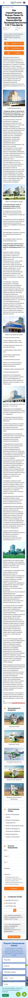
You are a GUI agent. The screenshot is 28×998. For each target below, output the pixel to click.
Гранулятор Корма (14, 726)
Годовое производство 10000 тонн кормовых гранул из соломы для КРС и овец (13, 917)
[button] (24, 994)
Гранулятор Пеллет (14, 744)
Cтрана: (6, 978)
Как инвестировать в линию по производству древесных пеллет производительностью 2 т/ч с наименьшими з (12, 928)
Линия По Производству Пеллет (15, 825)
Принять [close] (5, 995)
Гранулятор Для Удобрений (14, 779)
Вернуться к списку (14, 937)
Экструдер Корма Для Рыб (14, 762)
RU (24, 2)
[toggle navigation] (4, 2)
